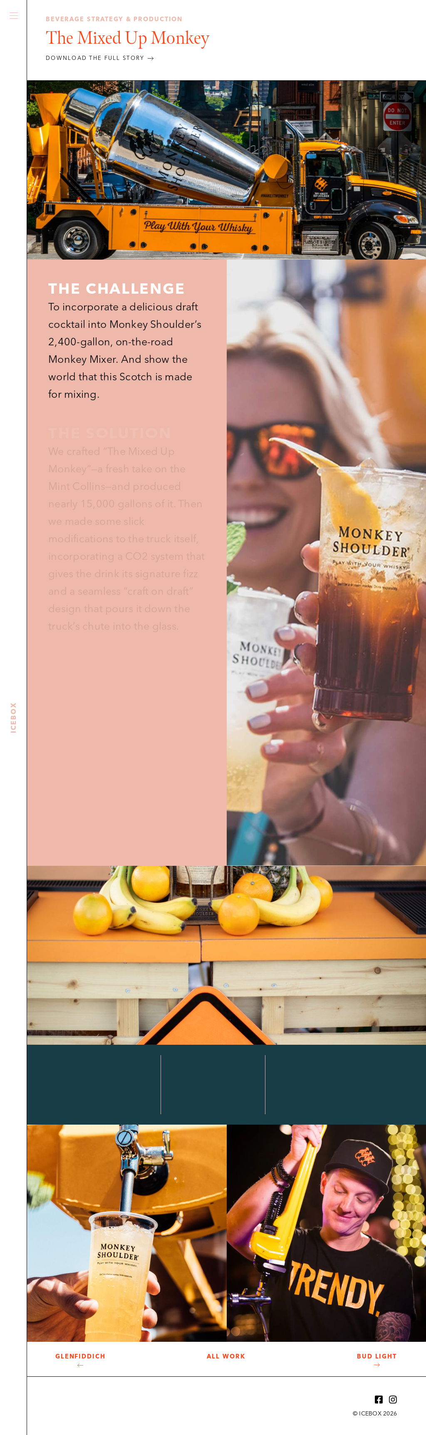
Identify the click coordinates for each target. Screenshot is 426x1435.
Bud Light (377, 1357)
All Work (226, 1357)
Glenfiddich (80, 1357)
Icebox (13, 310)
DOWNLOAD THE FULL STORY (95, 58)
